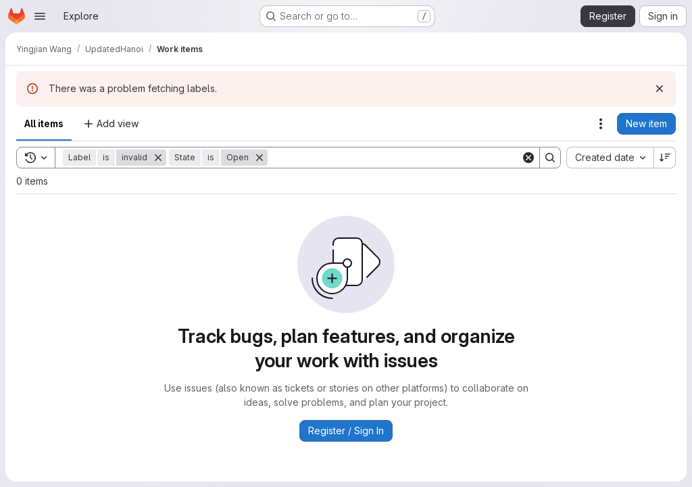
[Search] (394, 157)
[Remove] (158, 157)
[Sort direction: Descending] (665, 157)
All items (44, 123)
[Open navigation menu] (40, 16)
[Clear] (528, 157)
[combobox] (609, 157)
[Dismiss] (659, 88)
